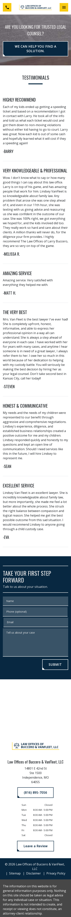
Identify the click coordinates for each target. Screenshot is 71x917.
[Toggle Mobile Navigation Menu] (64, 7)
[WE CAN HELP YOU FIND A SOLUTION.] (35, 48)
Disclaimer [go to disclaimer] (33, 873)
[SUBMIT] (55, 664)
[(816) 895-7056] (35, 792)
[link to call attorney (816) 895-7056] (7, 7)
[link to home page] (35, 7)
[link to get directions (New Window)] (35, 776)
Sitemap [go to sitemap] (15, 873)
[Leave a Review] (35, 846)
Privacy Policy (55, 873)
